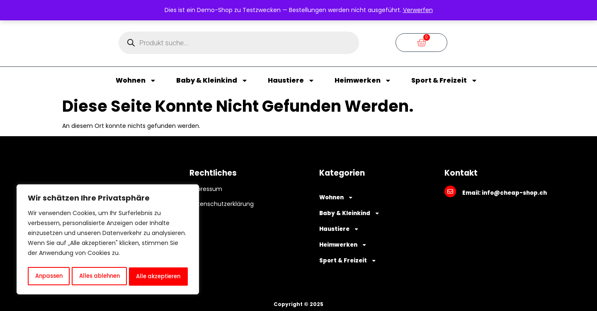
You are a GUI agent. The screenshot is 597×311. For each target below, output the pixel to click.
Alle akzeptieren (158, 276)
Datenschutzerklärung (221, 204)
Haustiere (291, 80)
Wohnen (136, 80)
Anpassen (48, 276)
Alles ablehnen (98, 276)
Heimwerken (363, 80)
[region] (108, 240)
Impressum (205, 189)
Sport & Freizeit (444, 80)
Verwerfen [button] (418, 10)
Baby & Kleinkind (212, 80)
